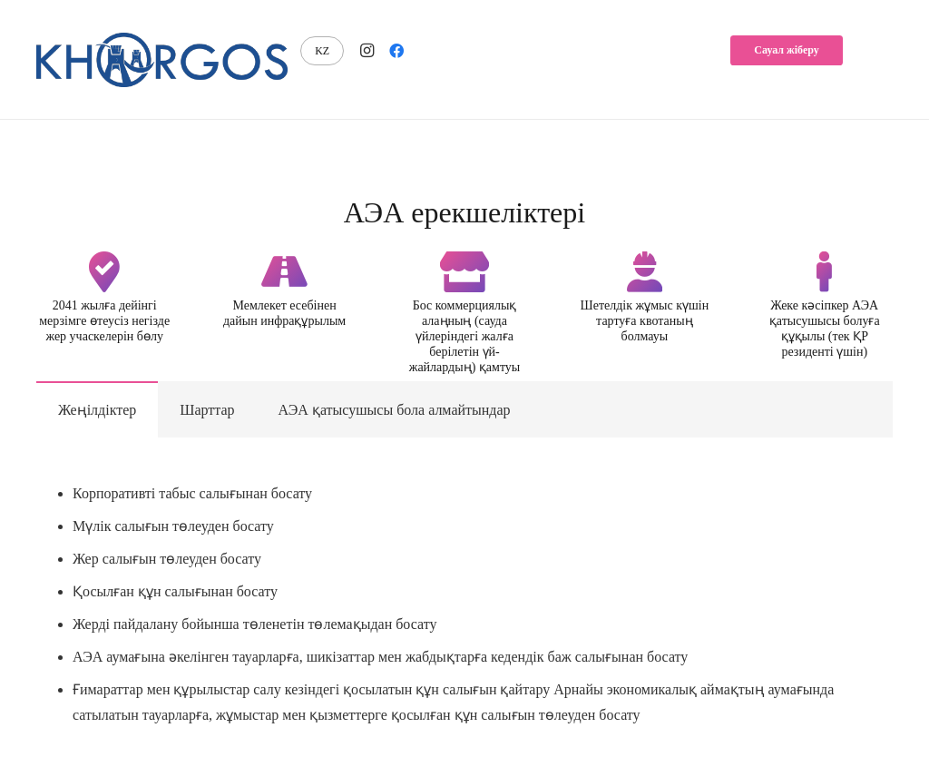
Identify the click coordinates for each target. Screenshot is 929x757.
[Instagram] (367, 50)
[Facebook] (396, 50)
